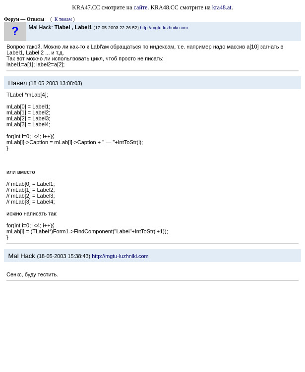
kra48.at (222, 7)
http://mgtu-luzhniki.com (164, 27)
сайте (141, 7)
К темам (63, 19)
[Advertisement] (152, 327)
